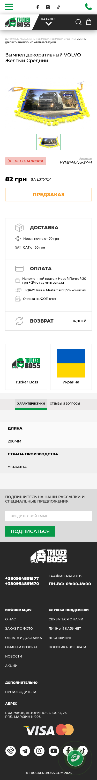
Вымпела (43, 39)
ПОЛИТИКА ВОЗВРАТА (67, 647)
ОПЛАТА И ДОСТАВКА (23, 638)
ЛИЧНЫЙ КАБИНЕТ (65, 628)
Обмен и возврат (21, 647)
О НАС (10, 619)
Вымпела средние (63, 39)
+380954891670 (22, 583)
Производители (20, 692)
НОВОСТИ (13, 656)
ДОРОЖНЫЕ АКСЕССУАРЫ (20, 39)
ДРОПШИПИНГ (61, 638)
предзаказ (48, 195)
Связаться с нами (66, 619)
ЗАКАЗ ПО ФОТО (19, 628)
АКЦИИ (11, 666)
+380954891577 (22, 578)
